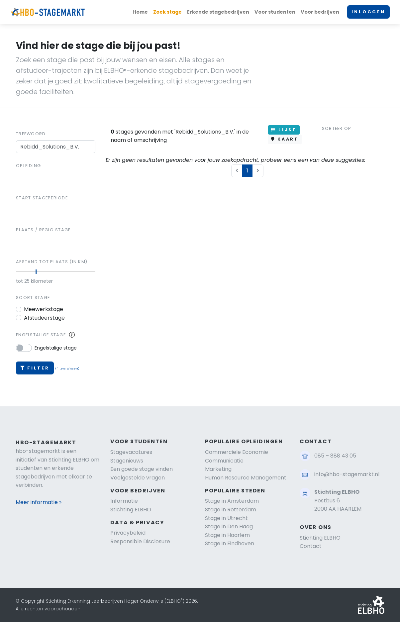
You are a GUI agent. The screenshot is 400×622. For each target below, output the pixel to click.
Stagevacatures (131, 452)
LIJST (284, 130)
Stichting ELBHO (130, 509)
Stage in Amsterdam (232, 501)
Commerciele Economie (236, 452)
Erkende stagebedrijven (218, 12)
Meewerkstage (43, 309)
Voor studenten (274, 12)
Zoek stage (167, 12)
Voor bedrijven (320, 12)
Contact (311, 546)
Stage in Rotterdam (230, 509)
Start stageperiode (42, 198)
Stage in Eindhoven (229, 543)
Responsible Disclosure (140, 541)
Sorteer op (336, 128)
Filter (35, 368)
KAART (285, 139)
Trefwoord (31, 134)
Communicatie (224, 461)
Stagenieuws (126, 461)
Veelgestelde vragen (137, 477)
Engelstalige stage (41, 335)
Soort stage (33, 297)
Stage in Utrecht (226, 518)
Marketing (218, 469)
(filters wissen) (67, 368)
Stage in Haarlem (227, 535)
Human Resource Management (245, 477)
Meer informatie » (38, 502)
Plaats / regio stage (43, 230)
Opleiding (28, 165)
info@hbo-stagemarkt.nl (346, 474)
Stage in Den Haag (229, 526)
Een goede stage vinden (141, 469)
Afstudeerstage (44, 318)
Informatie (124, 501)
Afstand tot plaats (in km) (51, 261)
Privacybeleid (128, 533)
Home (140, 12)
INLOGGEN (368, 12)
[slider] (36, 271)
